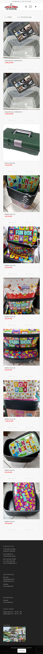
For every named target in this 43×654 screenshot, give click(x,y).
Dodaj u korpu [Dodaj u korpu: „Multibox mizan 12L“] (12, 222)
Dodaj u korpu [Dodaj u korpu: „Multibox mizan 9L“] (12, 530)
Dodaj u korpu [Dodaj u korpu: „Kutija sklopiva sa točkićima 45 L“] (12, 69)
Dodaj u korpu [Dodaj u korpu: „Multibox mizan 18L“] (12, 274)
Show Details (29, 69)
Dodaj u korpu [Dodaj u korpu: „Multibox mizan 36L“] (12, 376)
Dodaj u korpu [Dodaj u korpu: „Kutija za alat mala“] (12, 171)
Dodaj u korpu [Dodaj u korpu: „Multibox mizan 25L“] (12, 325)
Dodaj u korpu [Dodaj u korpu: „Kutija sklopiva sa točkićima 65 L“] (12, 120)
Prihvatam (22, 650)
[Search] (25, 6)
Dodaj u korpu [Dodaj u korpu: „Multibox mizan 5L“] (12, 478)
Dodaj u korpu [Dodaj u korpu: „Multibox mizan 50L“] (12, 427)
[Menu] (29, 6)
